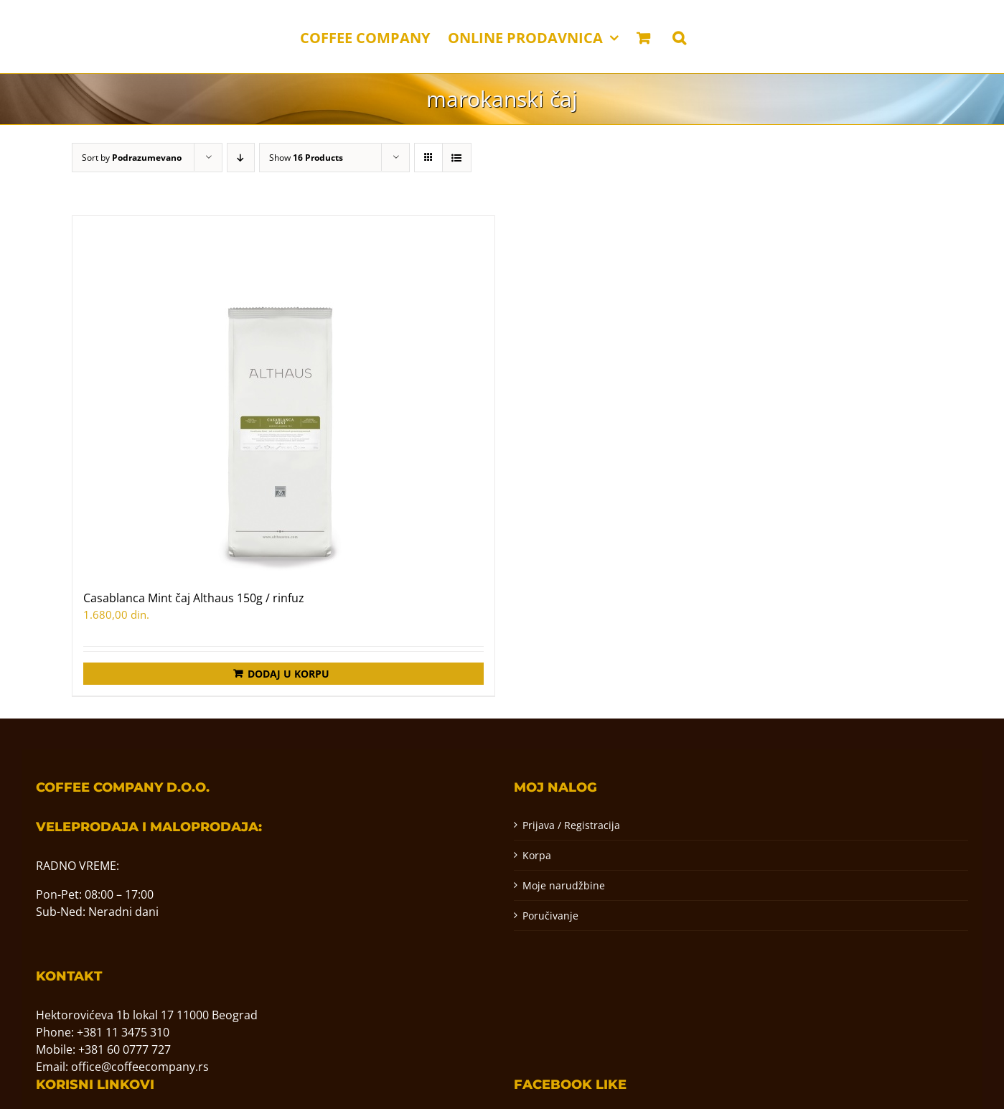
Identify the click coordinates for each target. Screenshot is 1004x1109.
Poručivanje (550, 915)
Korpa (536, 855)
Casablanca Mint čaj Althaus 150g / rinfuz (193, 598)
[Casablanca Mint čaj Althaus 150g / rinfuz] (283, 395)
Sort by (132, 157)
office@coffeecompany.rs (140, 1067)
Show (306, 157)
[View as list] (457, 158)
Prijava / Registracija (571, 825)
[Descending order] (241, 157)
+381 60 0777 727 (124, 1049)
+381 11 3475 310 (123, 1032)
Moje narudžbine (563, 885)
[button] (679, 36)
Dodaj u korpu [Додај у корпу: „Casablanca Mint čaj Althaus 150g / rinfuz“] (288, 673)
